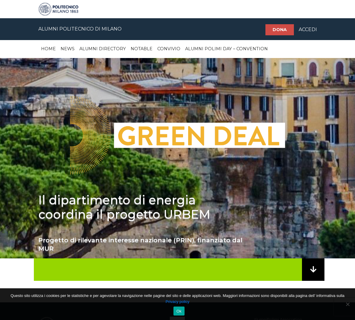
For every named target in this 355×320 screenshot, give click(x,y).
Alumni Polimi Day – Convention (226, 48)
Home (48, 48)
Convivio (168, 48)
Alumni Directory (102, 48)
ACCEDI (308, 29)
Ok (179, 311)
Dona (280, 29)
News (68, 48)
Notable (141, 48)
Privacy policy (177, 301)
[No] (348, 304)
